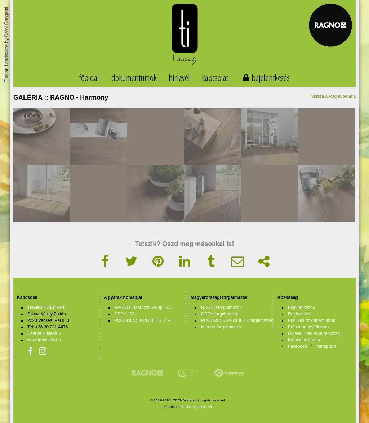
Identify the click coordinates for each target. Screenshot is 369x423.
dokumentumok (134, 77)
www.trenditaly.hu (44, 339)
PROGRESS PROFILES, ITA (142, 320)
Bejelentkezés (301, 307)
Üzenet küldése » (44, 333)
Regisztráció (300, 314)
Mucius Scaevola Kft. (197, 407)
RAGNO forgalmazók (221, 307)
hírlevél (179, 77)
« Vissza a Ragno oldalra (332, 96)
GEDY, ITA (124, 314)
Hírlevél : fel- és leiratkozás (314, 333)
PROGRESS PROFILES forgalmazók (237, 320)
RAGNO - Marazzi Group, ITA (142, 307)
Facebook (297, 346)
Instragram (325, 346)
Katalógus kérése (304, 339)
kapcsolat (215, 77)
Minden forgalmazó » (221, 326)
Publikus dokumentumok (311, 320)
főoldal (89, 77)
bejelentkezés (271, 77)
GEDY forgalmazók (219, 314)
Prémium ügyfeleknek (308, 326)
